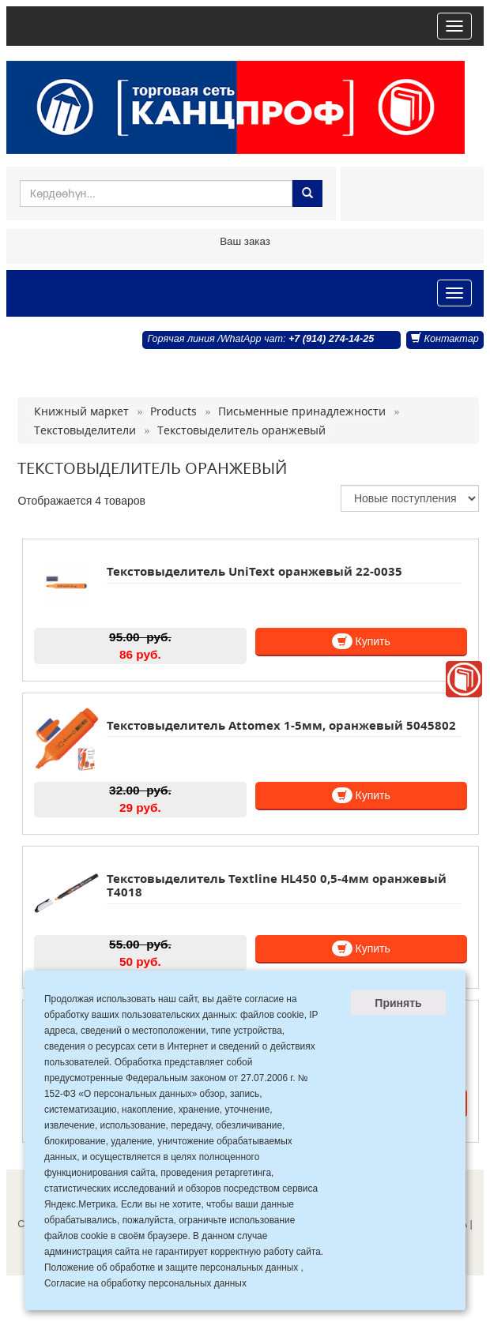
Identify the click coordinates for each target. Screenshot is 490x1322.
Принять (398, 1003)
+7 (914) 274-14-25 (331, 338)
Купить (361, 641)
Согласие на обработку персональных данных (145, 1283)
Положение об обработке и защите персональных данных (171, 1267)
